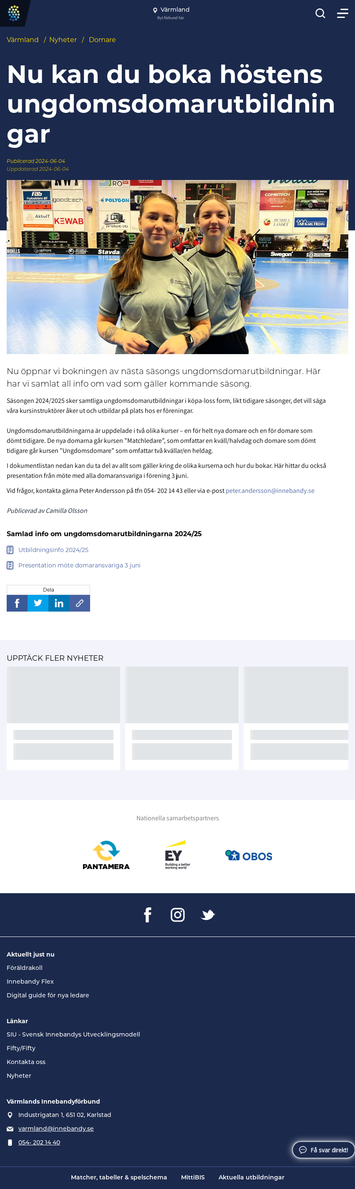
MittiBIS (193, 1178)
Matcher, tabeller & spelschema (119, 1178)
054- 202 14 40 (39, 1143)
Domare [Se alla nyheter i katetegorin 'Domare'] (102, 40)
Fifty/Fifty (21, 1049)
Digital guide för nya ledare (48, 996)
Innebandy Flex (30, 982)
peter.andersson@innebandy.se (270, 490)
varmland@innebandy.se (56, 1129)
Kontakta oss (26, 1062)
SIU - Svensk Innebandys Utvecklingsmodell (73, 1035)
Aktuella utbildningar (252, 1178)
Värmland (23, 40)
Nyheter (63, 40)
